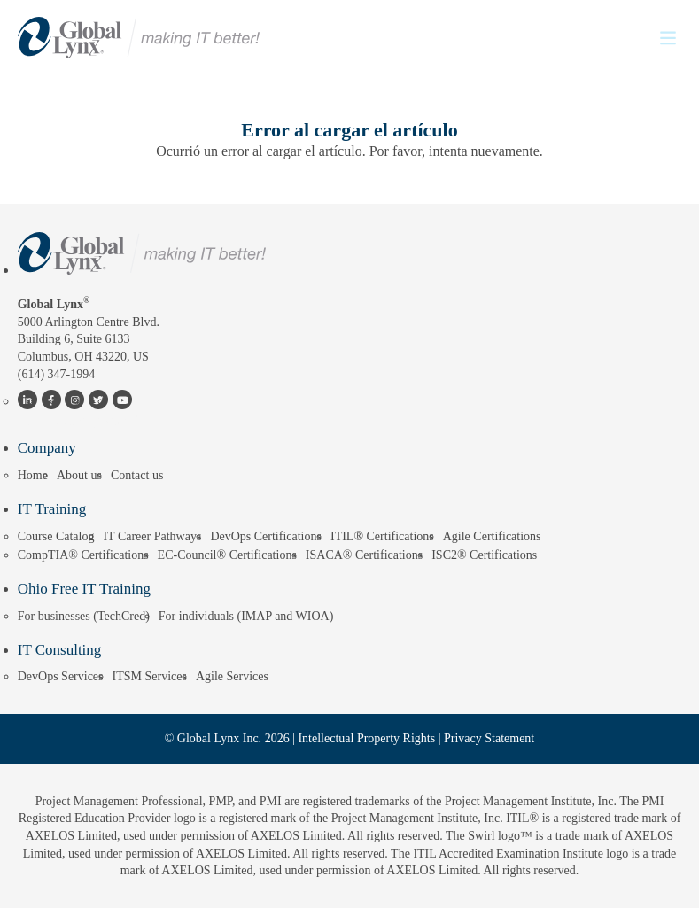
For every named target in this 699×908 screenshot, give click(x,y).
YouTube (121, 401)
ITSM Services (150, 676)
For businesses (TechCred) (84, 616)
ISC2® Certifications (484, 555)
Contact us (137, 475)
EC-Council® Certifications (227, 555)
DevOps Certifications (266, 536)
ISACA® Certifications (364, 555)
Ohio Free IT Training (84, 588)
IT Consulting (60, 649)
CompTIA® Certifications (83, 555)
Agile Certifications (492, 536)
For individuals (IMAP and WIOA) (246, 616)
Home (33, 475)
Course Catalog (56, 536)
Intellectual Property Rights (366, 738)
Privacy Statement (489, 738)
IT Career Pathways (152, 536)
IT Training (52, 509)
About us (79, 475)
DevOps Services (61, 676)
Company (47, 447)
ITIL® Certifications (382, 536)
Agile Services (232, 676)
